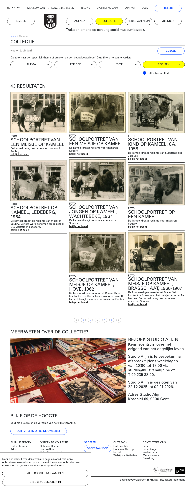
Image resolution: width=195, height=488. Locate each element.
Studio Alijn (138, 357)
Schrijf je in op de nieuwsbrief (39, 431)
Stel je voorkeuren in (45, 482)
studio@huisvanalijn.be (149, 370)
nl (11, 8)
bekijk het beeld (19, 155)
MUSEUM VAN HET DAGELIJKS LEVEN (53, 8)
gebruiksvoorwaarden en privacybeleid (25, 462)
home (13, 36)
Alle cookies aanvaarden (45, 473)
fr (16, 8)
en (21, 8)
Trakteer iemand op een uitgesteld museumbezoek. (108, 30)
